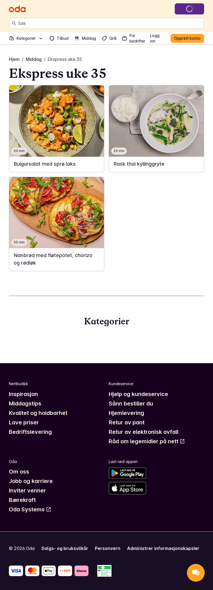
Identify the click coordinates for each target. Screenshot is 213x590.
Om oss (19, 471)
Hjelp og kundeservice (138, 394)
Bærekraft (22, 500)
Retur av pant (126, 422)
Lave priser (24, 422)
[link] (56, 128)
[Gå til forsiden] (17, 9)
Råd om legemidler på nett (147, 441)
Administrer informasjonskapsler (163, 548)
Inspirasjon (23, 394)
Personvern (107, 548)
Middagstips (25, 403)
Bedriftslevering (30, 432)
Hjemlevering (126, 413)
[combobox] (110, 23)
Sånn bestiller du (131, 403)
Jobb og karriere (31, 481)
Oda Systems (30, 509)
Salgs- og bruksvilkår (64, 548)
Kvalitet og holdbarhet (38, 413)
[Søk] (14, 23)
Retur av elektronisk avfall (143, 432)
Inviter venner (27, 490)
